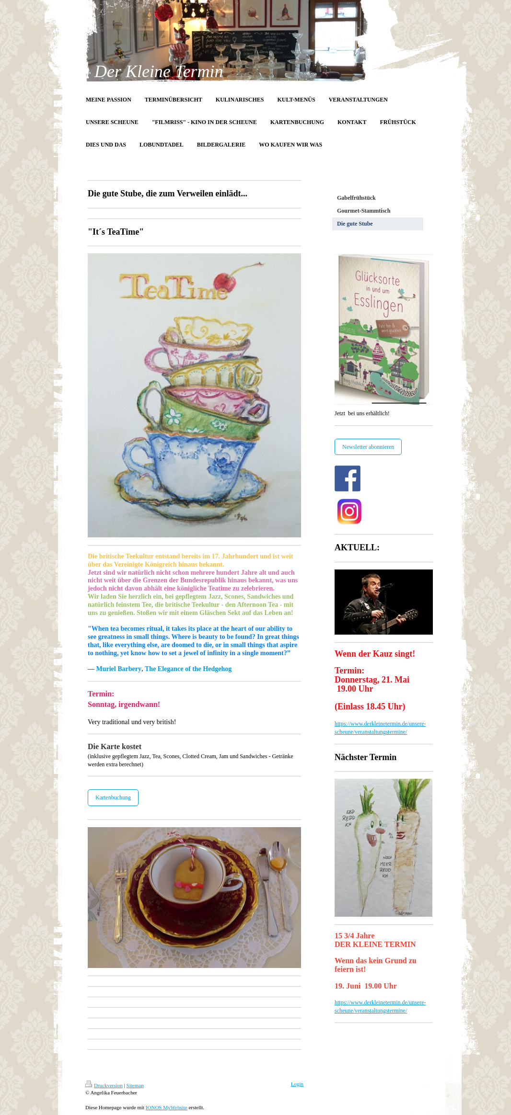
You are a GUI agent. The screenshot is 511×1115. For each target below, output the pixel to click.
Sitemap (135, 1085)
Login (297, 1084)
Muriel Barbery (118, 668)
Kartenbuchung (113, 797)
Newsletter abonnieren (368, 447)
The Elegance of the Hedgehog (188, 668)
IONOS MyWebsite (166, 1107)
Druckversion (104, 1085)
